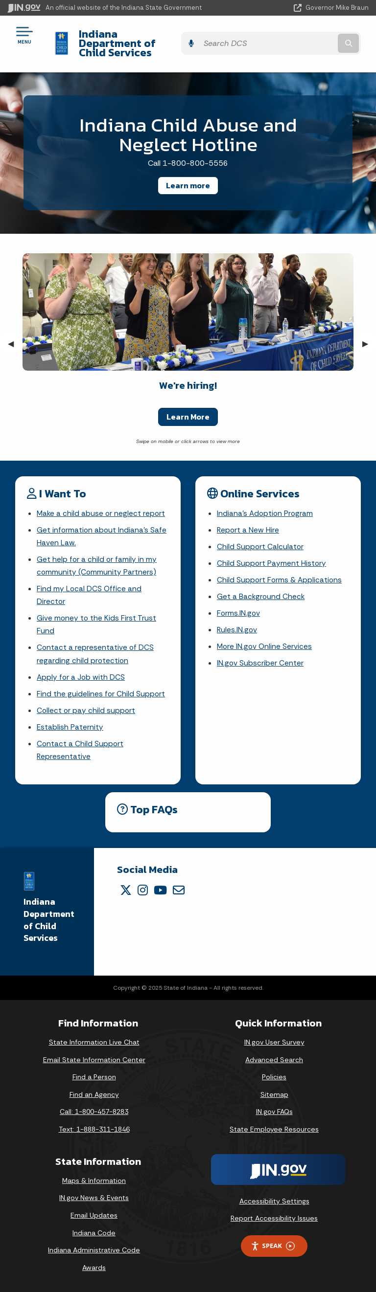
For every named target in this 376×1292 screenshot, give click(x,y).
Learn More (188, 407)
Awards (94, 1267)
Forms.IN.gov (239, 607)
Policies (274, 1076)
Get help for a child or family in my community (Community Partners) (97, 558)
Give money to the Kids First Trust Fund (97, 619)
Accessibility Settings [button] (274, 1200)
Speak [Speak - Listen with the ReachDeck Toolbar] (273, 1245)
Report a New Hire (248, 521)
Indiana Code (94, 1232)
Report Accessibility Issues (274, 1218)
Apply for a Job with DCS (81, 674)
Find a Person (94, 1076)
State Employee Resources (274, 1129)
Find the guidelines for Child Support (101, 691)
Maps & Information (94, 1180)
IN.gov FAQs (274, 1111)
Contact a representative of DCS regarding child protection (96, 650)
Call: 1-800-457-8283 (94, 1111)
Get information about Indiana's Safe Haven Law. (102, 528)
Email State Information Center (94, 1059)
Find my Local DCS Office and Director (89, 589)
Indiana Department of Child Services (143, 38)
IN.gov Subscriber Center (260, 659)
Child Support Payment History (272, 556)
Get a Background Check (261, 590)
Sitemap (274, 1094)
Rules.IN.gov (237, 625)
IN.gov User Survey (274, 1042)
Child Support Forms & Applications (280, 573)
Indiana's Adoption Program (266, 504)
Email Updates (94, 1215)
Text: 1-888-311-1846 (94, 1129)
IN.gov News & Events (94, 1197)
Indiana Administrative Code (94, 1250)
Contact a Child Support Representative (80, 749)
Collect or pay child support (87, 708)
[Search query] (316, 38)
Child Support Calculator (261, 539)
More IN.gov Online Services (265, 642)
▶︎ (369, 334)
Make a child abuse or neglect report (102, 504)
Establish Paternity (70, 725)
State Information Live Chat (94, 1042)
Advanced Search (274, 1059)
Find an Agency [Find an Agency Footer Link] (94, 1094)
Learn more (188, 176)
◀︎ (15, 334)
